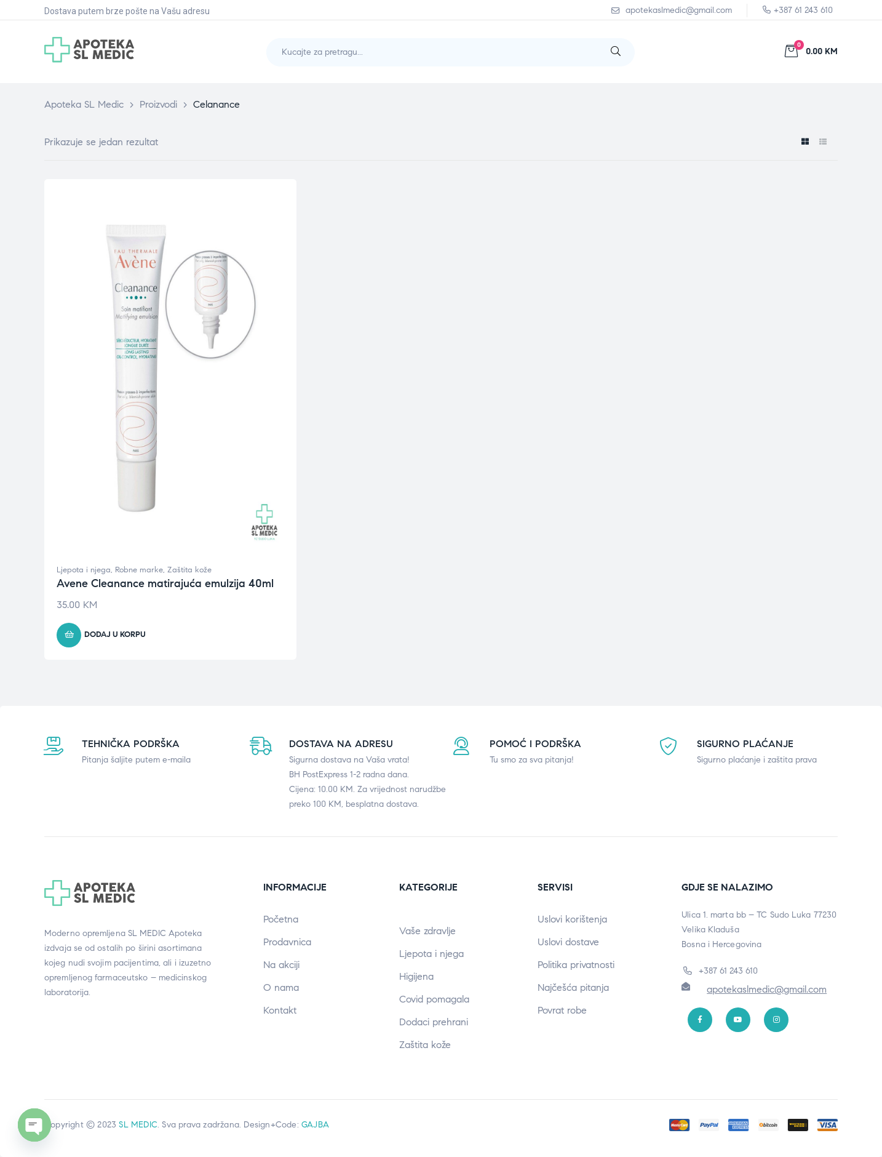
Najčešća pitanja (573, 987)
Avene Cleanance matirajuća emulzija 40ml (165, 583)
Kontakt (279, 1010)
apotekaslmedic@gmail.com (767, 989)
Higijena (416, 976)
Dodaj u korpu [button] (115, 634)
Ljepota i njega (84, 570)
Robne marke (139, 570)
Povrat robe (562, 1010)
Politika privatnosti (576, 965)
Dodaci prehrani (433, 1022)
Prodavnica (287, 942)
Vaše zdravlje (427, 931)
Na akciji (281, 965)
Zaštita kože (189, 570)
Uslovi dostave (568, 942)
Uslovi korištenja (572, 919)
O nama (281, 987)
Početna (280, 919)
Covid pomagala (434, 999)
